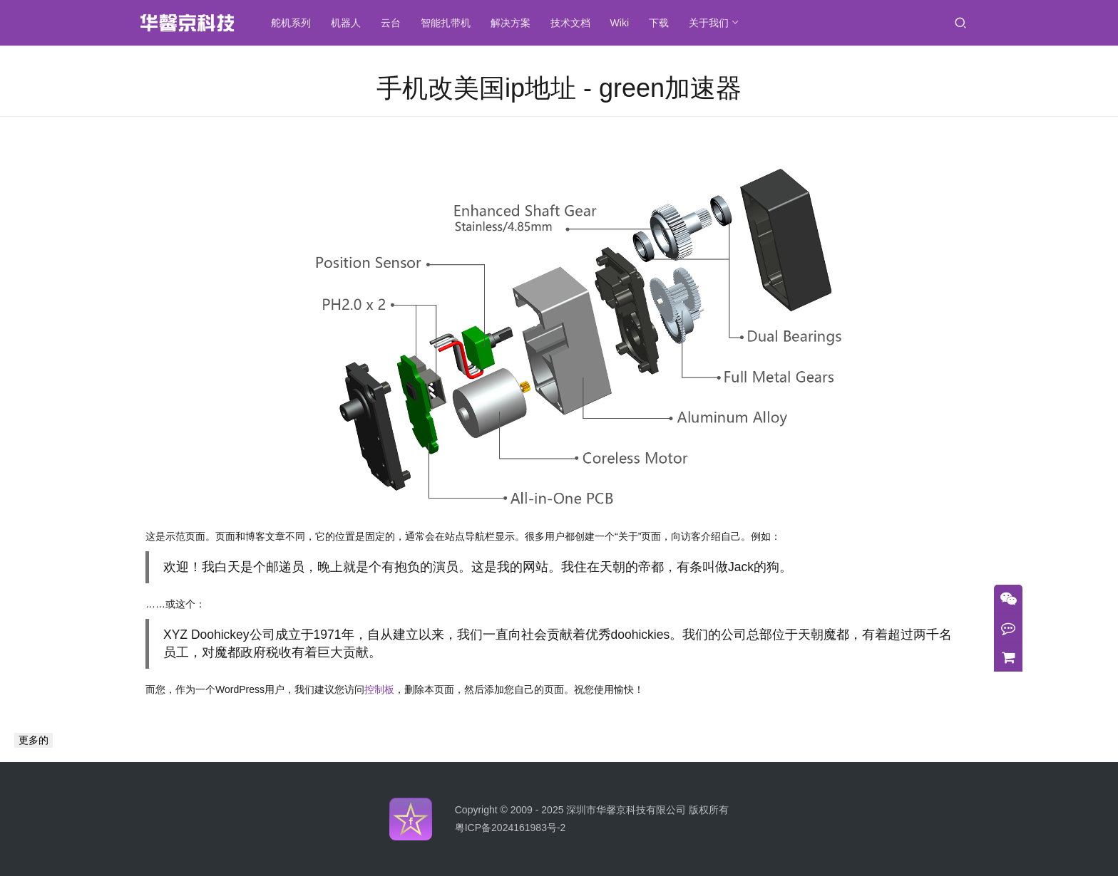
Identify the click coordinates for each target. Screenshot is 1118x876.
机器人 (346, 22)
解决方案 (510, 22)
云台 (391, 22)
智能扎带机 (446, 22)
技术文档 (570, 22)
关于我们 (709, 22)
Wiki (619, 22)
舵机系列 (291, 22)
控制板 (379, 689)
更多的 (33, 740)
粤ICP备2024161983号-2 (510, 827)
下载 (659, 22)
